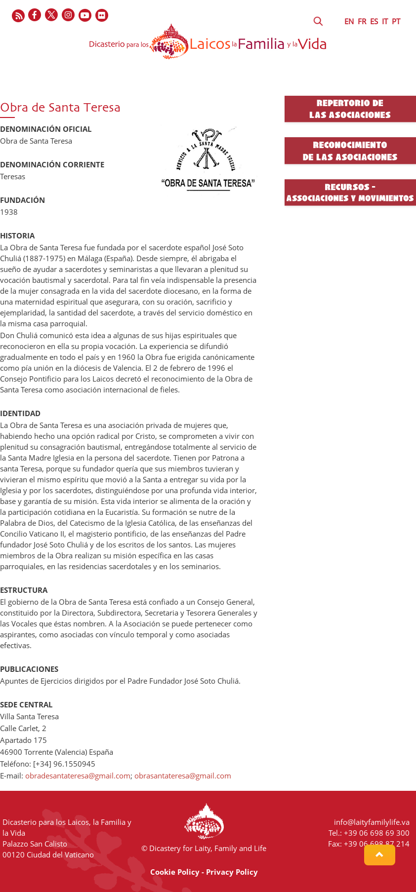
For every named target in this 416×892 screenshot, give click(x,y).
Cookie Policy (175, 872)
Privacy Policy (232, 872)
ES (374, 21)
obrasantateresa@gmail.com (182, 775)
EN (349, 21)
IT (385, 21)
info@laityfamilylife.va (372, 822)
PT (396, 21)
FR (362, 21)
